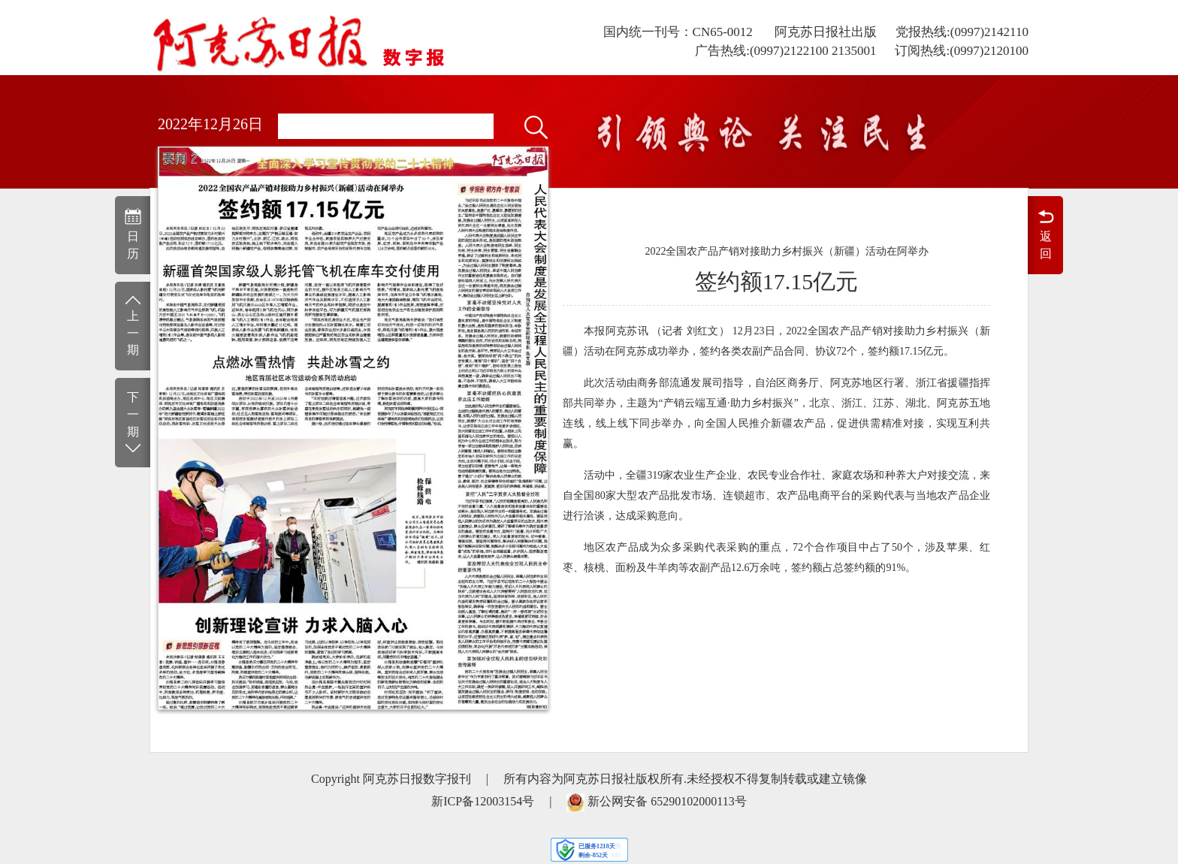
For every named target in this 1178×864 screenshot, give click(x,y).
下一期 (132, 423)
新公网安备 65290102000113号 (666, 801)
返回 (1045, 233)
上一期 (132, 325)
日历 (132, 233)
